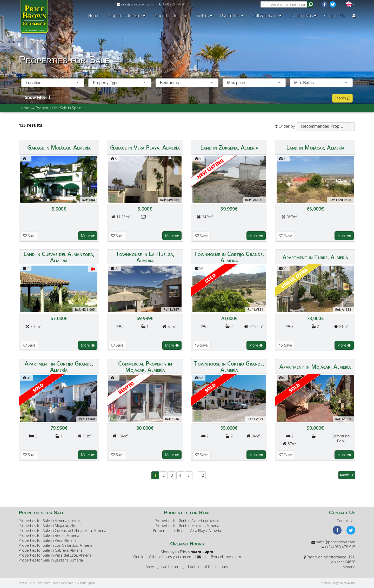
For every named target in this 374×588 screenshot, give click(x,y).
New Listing (210, 168)
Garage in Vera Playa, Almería (145, 147)
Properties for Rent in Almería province (187, 520)
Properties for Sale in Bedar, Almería (49, 535)
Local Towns (302, 15)
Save (29, 235)
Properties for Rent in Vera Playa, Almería (187, 530)
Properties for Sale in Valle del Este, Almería (55, 555)
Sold (210, 278)
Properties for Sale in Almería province (51, 520)
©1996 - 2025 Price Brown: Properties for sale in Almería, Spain (57, 583)
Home (93, 15)
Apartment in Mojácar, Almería (315, 366)
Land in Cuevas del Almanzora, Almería (59, 257)
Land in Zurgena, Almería (229, 147)
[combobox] (52, 82)
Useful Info (232, 15)
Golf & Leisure (266, 15)
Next (346, 474)
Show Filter (37, 97)
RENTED (126, 387)
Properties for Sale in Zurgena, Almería (51, 560)
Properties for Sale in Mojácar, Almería (51, 525)
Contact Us (334, 15)
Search (342, 98)
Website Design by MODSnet (338, 583)
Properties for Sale (126, 15)
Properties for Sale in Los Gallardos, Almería (55, 545)
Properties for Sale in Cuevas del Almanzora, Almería (62, 530)
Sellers (204, 15)
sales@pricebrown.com (135, 4)
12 (202, 475)
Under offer (294, 278)
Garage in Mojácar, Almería (59, 147)
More (88, 235)
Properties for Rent (171, 15)
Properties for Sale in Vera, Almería (48, 540)
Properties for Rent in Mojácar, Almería (187, 525)
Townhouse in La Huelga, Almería (145, 257)
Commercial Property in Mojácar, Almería (145, 366)
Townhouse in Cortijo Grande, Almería (229, 257)
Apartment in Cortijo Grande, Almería (59, 366)
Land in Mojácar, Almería (315, 147)
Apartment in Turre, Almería (315, 257)
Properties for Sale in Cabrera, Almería (51, 550)
